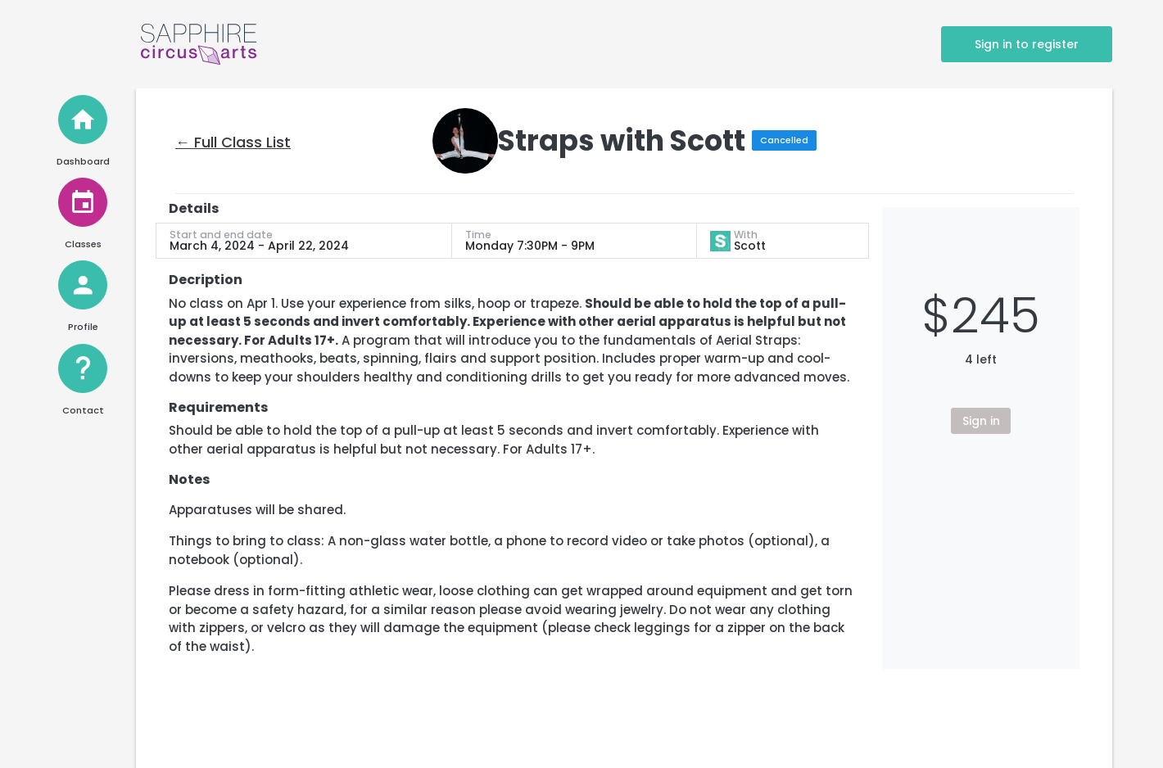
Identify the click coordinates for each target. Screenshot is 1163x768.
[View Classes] (82, 202)
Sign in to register (1027, 44)
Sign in (981, 421)
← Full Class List (233, 142)
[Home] (82, 119)
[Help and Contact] (82, 368)
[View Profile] (82, 284)
